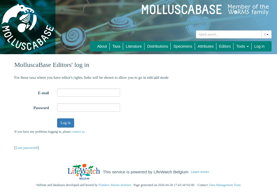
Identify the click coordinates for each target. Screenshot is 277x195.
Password (41, 108)
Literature (134, 46)
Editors (225, 46)
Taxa (117, 46)
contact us (78, 132)
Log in (259, 46)
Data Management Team (225, 185)
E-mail (43, 93)
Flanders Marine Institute (115, 185)
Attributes (206, 46)
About (102, 46)
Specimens (182, 46)
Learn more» (200, 172)
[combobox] (229, 34)
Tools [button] (242, 46)
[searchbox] (229, 34)
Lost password (27, 148)
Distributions (157, 46)
